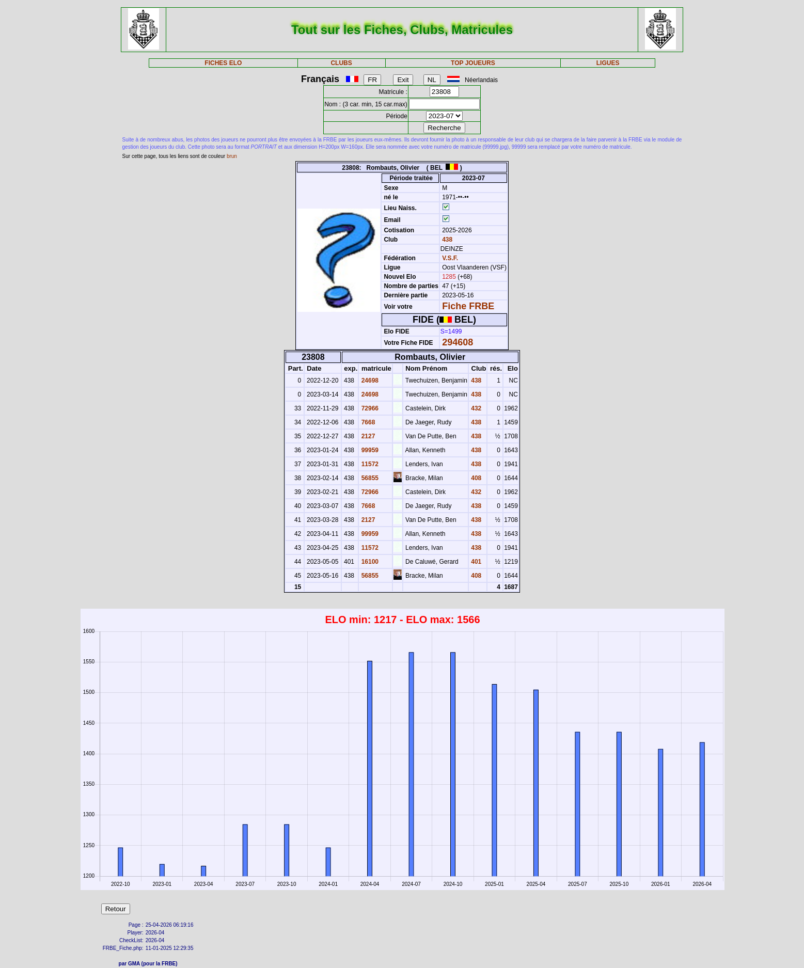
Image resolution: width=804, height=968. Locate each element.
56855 (369, 478)
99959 (369, 450)
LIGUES (608, 63)
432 (475, 408)
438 (446, 239)
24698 (369, 380)
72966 (369, 408)
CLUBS (341, 63)
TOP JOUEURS (473, 63)
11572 (369, 464)
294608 (457, 342)
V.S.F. (450, 258)
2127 (367, 436)
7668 (367, 422)
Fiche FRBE (468, 306)
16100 (369, 561)
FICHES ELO (223, 63)
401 (475, 561)
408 (475, 478)
